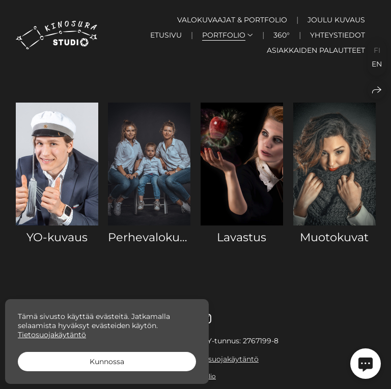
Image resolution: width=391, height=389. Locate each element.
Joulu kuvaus (336, 19)
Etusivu (166, 35)
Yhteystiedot (337, 35)
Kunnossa (107, 361)
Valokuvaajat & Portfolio (232, 19)
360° (281, 35)
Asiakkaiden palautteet (316, 50)
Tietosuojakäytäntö (224, 359)
